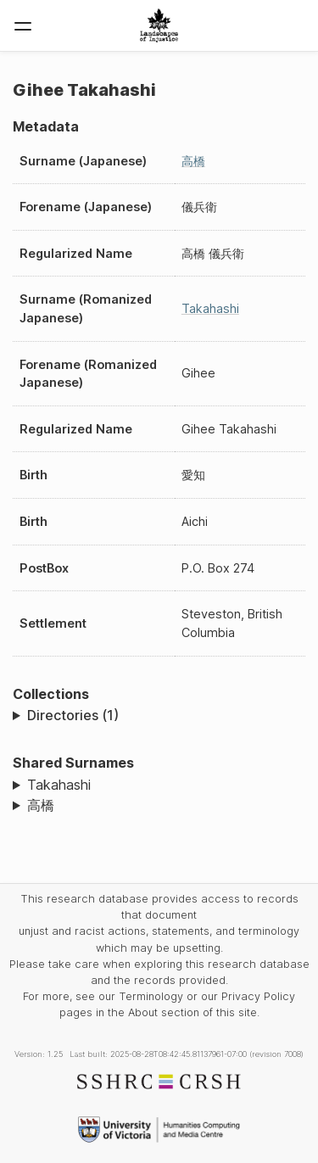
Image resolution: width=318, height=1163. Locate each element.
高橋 (193, 161)
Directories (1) (73, 715)
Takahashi (210, 308)
